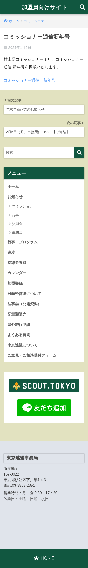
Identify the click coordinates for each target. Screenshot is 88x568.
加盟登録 (15, 283)
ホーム (13, 186)
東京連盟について (23, 345)
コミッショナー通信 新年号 (29, 80)
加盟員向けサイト (45, 7)
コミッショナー (24, 206)
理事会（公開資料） (24, 304)
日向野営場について (24, 293)
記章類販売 (17, 314)
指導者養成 (17, 262)
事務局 (17, 232)
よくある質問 (19, 335)
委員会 (17, 224)
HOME (44, 558)
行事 (15, 215)
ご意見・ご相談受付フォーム (32, 355)
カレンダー (17, 273)
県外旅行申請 (19, 324)
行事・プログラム (23, 242)
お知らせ (15, 197)
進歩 (11, 252)
